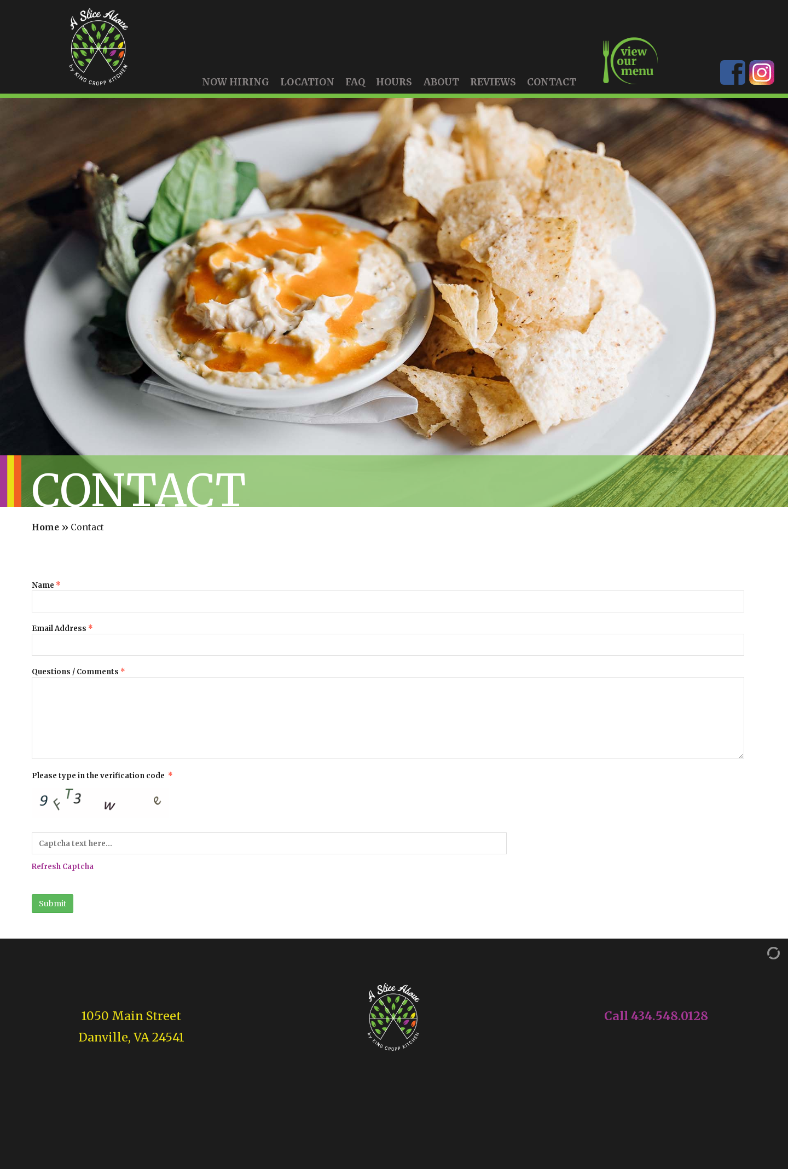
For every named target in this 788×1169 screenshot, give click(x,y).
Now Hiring (235, 82)
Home (45, 527)
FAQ (355, 82)
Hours (394, 82)
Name (388, 596)
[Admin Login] (762, 952)
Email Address (388, 640)
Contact (551, 82)
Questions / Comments (388, 713)
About (441, 82)
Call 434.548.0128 (656, 1016)
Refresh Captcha (63, 866)
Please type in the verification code (388, 821)
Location (307, 82)
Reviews (493, 82)
